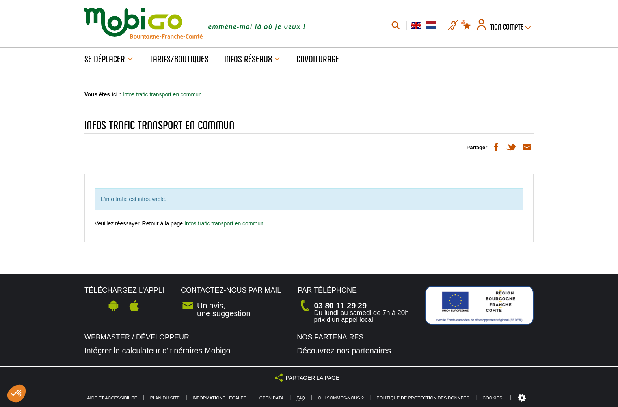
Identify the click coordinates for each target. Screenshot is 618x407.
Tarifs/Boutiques (178, 59)
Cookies (492, 398)
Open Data (271, 398)
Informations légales (219, 398)
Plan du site (165, 398)
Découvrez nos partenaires (344, 350)
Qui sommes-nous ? (341, 398)
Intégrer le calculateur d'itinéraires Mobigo (157, 350)
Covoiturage (317, 59)
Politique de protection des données (422, 398)
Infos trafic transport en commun (224, 223)
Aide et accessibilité (112, 398)
